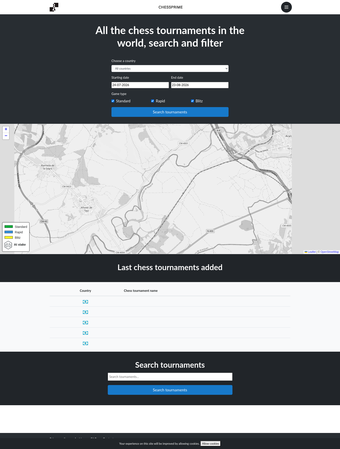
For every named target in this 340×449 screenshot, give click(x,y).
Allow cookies (210, 443)
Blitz (199, 101)
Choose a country (123, 61)
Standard (123, 101)
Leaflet (310, 251)
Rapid (160, 101)
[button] (6, 129)
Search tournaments (170, 111)
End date (177, 77)
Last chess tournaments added (170, 267)
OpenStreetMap (329, 251)
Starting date (120, 77)
